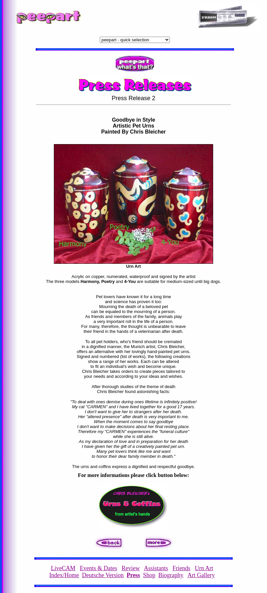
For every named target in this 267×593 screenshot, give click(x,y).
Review (131, 568)
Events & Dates (98, 568)
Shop (149, 575)
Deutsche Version (103, 575)
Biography (170, 575)
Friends (181, 568)
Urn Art (204, 568)
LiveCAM (63, 568)
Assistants (156, 568)
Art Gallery (200, 575)
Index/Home (64, 575)
